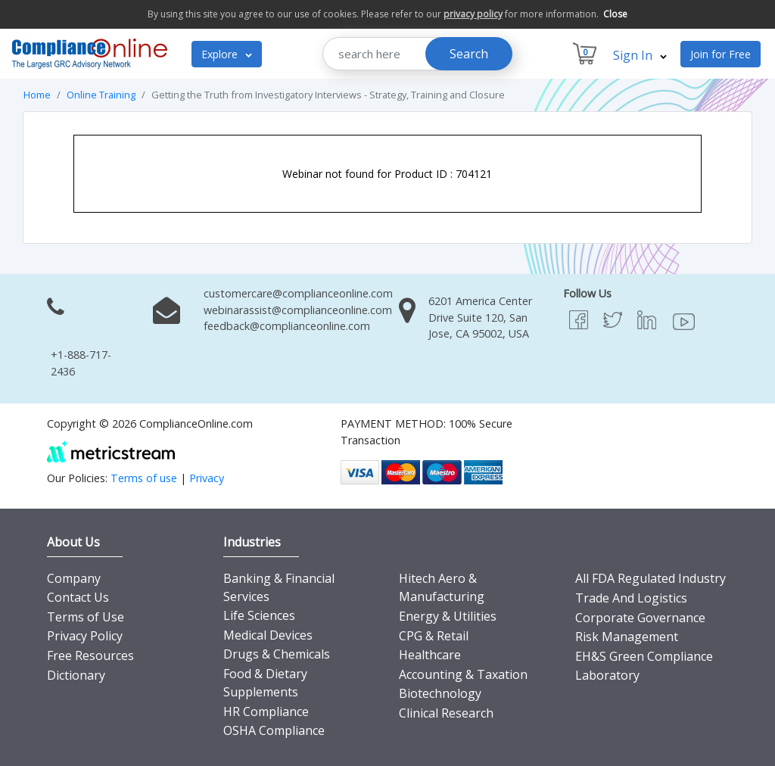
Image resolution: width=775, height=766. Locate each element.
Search (469, 53)
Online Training (101, 94)
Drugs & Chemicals (276, 654)
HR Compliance (266, 711)
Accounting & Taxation (463, 674)
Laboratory (607, 675)
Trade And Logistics (631, 598)
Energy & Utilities (447, 616)
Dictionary (76, 675)
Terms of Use (85, 617)
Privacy (206, 478)
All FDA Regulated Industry (650, 578)
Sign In (640, 55)
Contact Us (78, 597)
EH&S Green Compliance (644, 656)
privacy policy (473, 14)
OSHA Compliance (274, 730)
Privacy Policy (85, 635)
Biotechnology (440, 693)
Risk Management (626, 636)
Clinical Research (446, 713)
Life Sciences (259, 615)
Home (37, 94)
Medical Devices (268, 635)
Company (74, 578)
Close (615, 14)
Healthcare (430, 654)
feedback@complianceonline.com (287, 326)
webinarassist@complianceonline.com (298, 310)
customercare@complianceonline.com (298, 293)
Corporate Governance (640, 617)
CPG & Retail (433, 635)
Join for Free (720, 54)
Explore (226, 54)
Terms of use (143, 478)
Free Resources (90, 655)
